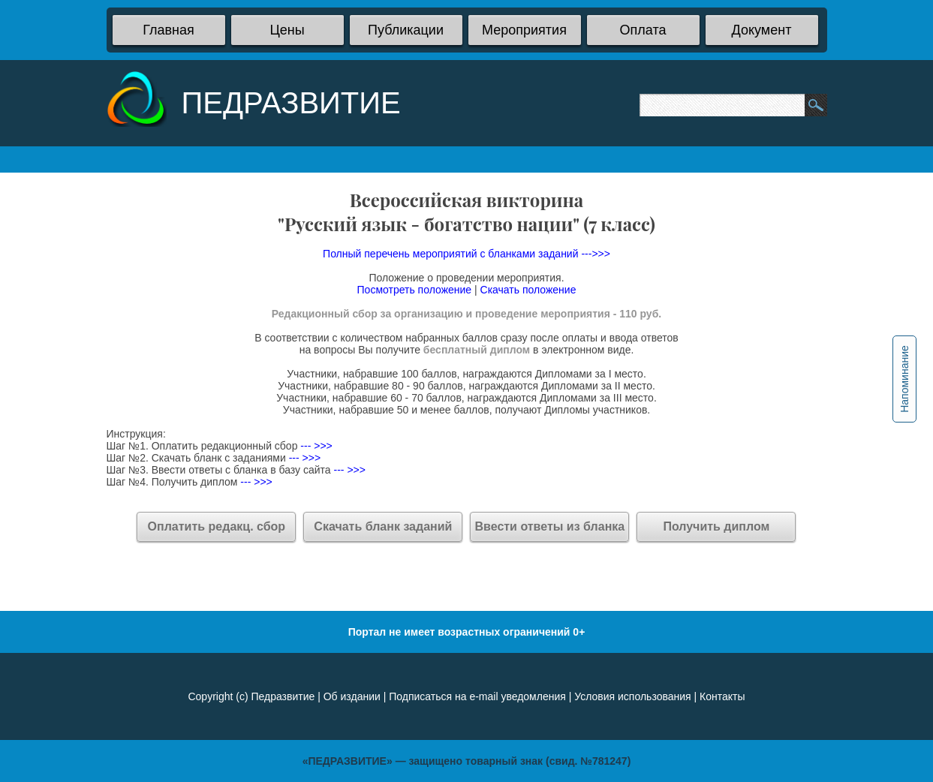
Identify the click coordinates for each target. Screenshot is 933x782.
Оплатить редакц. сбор (217, 526)
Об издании (352, 696)
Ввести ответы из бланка (550, 526)
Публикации (406, 30)
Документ (762, 30)
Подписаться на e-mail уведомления (477, 696)
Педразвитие (283, 696)
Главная (168, 30)
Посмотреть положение (414, 290)
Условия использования (632, 696)
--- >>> (314, 446)
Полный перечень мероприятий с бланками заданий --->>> (466, 254)
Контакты (722, 696)
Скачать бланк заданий (383, 526)
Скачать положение (528, 290)
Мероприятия (524, 30)
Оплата (643, 30)
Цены (286, 30)
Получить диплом (716, 526)
